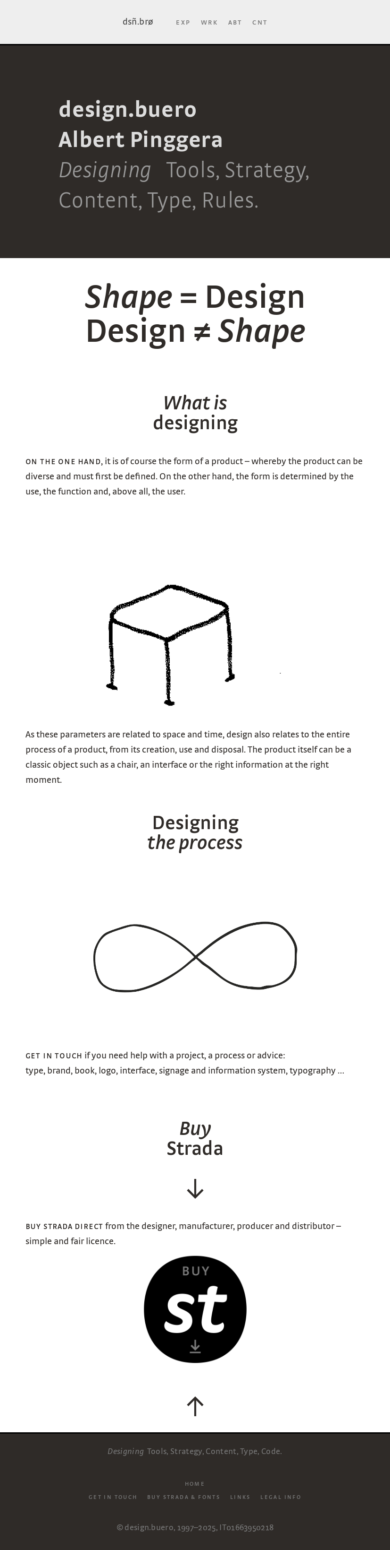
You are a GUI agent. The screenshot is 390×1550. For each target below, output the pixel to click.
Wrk (209, 21)
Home (195, 1483)
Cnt (259, 21)
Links (240, 1496)
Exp (183, 21)
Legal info (280, 1496)
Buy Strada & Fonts (183, 1496)
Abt (235, 21)
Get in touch (113, 1496)
